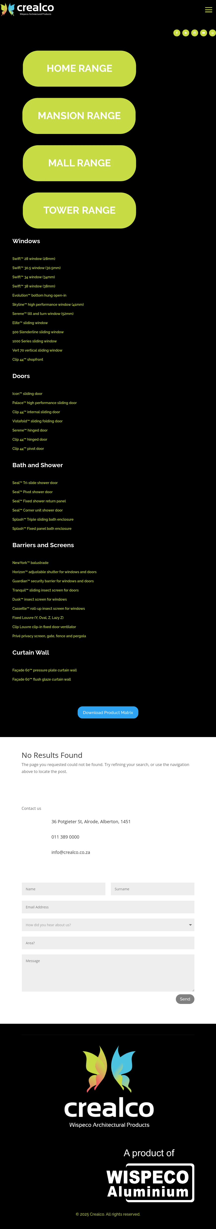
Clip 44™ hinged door (29, 439)
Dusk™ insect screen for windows (39, 599)
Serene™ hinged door (30, 430)
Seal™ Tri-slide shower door (35, 483)
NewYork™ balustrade (30, 563)
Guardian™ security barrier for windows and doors (53, 581)
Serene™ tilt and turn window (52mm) (42, 314)
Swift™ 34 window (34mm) (33, 277)
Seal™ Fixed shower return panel (39, 501)
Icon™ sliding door (27, 394)
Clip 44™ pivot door (28, 449)
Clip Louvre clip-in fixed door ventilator (44, 627)
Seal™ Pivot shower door (32, 492)
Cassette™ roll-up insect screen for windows (48, 609)
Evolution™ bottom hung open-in (39, 295)
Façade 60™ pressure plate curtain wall (44, 670)
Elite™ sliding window (30, 323)
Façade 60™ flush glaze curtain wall (41, 679)
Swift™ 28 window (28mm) (33, 259)
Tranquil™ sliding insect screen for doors (45, 590)
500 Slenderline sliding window (38, 332)
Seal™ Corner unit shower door (37, 510)
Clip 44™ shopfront (27, 359)
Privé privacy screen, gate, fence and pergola (49, 636)
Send (185, 999)
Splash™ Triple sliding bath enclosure (43, 519)
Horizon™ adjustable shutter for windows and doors (54, 572)
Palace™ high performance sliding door (44, 403)
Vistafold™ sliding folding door (37, 421)
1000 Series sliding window (34, 341)
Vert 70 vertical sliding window (37, 350)
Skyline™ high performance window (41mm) (48, 305)
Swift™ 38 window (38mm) (33, 286)
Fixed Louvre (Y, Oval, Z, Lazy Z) (37, 618)
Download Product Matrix (108, 712)
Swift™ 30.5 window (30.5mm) (36, 268)
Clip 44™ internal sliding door (36, 412)
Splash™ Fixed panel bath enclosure (41, 529)
